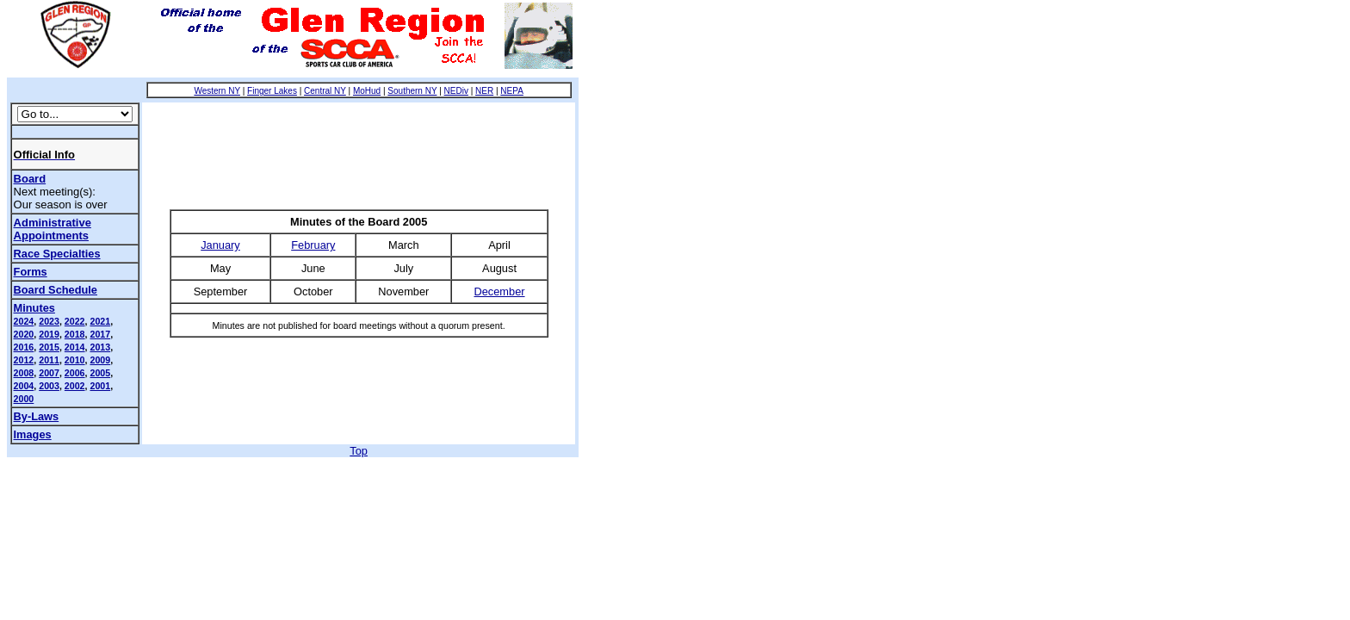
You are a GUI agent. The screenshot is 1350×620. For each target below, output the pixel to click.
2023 (49, 321)
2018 (75, 334)
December (499, 291)
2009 (100, 360)
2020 (24, 334)
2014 (75, 347)
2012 (24, 360)
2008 (24, 373)
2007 (49, 373)
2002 (75, 386)
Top (359, 450)
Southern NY (412, 91)
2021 (100, 321)
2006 (75, 373)
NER (484, 91)
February (313, 245)
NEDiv (456, 91)
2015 (49, 347)
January (220, 245)
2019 (49, 334)
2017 (100, 334)
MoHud (367, 91)
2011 (49, 360)
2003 (49, 386)
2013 (100, 347)
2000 (24, 399)
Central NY (325, 91)
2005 (100, 373)
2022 (75, 321)
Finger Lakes (272, 91)
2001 (100, 386)
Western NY (217, 91)
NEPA (511, 91)
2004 (24, 386)
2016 (24, 347)
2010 (75, 360)
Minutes (34, 307)
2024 (24, 321)
